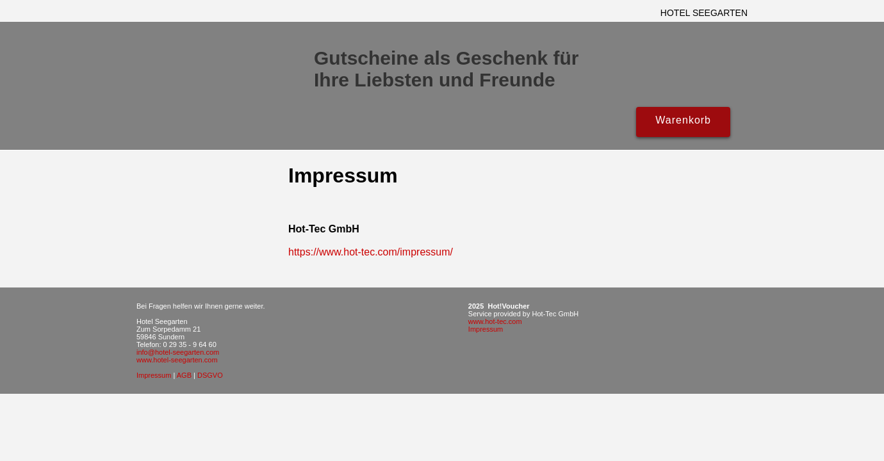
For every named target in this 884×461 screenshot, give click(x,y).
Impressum (153, 375)
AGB (184, 375)
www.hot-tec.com (495, 321)
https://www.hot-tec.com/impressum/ (370, 252)
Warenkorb (683, 120)
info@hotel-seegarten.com (177, 352)
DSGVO (210, 375)
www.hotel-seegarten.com (177, 360)
